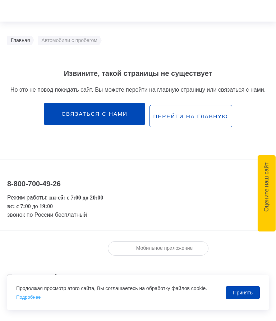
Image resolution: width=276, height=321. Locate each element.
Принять (243, 292)
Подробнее (29, 297)
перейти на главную (191, 116)
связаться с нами (91, 115)
